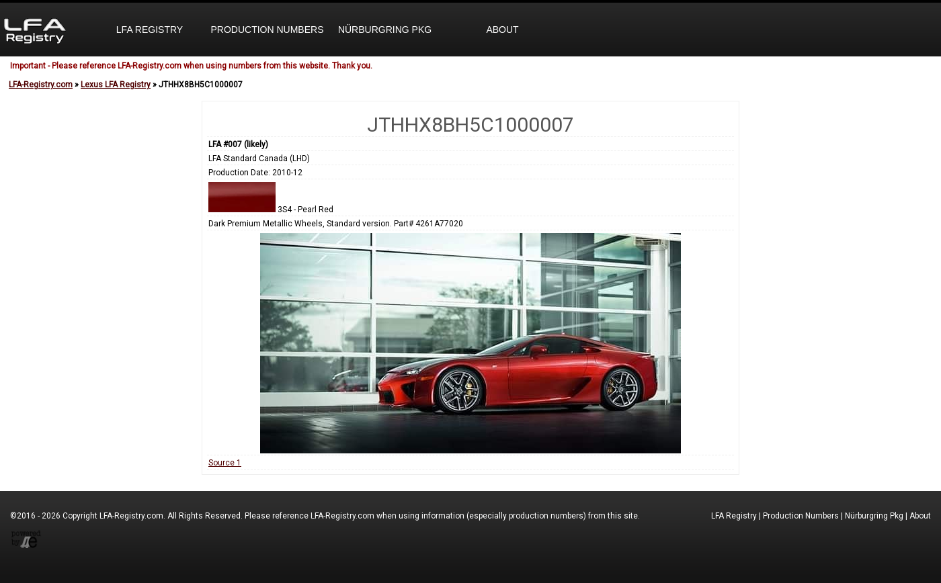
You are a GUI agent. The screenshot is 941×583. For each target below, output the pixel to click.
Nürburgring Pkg (385, 29)
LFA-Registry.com (41, 84)
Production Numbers (266, 29)
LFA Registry (149, 29)
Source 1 (224, 462)
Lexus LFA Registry (116, 84)
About (502, 29)
